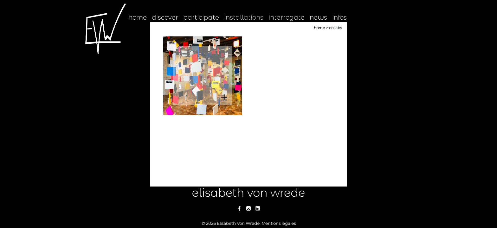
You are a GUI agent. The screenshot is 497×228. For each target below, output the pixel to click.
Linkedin (258, 208)
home (137, 17)
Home (319, 27)
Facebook (239, 208)
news (318, 17)
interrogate (286, 17)
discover (165, 17)
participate (201, 17)
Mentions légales (278, 223)
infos (339, 17)
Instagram (249, 208)
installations (243, 17)
